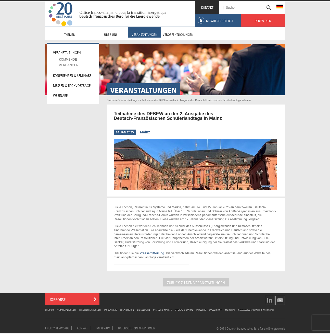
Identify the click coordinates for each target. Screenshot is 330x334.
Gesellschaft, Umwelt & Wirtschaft (256, 309)
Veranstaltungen (66, 309)
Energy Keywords (57, 328)
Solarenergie (127, 309)
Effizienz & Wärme (184, 309)
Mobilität (230, 309)
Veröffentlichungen (90, 309)
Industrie (201, 309)
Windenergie (110, 309)
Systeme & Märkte (162, 309)
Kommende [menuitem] (68, 59)
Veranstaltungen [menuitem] (67, 52)
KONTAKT (207, 7)
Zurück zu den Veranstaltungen (196, 282)
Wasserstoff (215, 309)
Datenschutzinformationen (136, 328)
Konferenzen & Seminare (72, 75)
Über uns (49, 309)
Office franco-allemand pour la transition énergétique (122, 12)
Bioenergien (143, 309)
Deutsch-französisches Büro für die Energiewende (119, 16)
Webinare (60, 95)
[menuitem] (279, 7)
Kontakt (82, 328)
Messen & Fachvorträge (72, 85)
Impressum (103, 328)
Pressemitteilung (151, 253)
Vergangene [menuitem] (70, 65)
